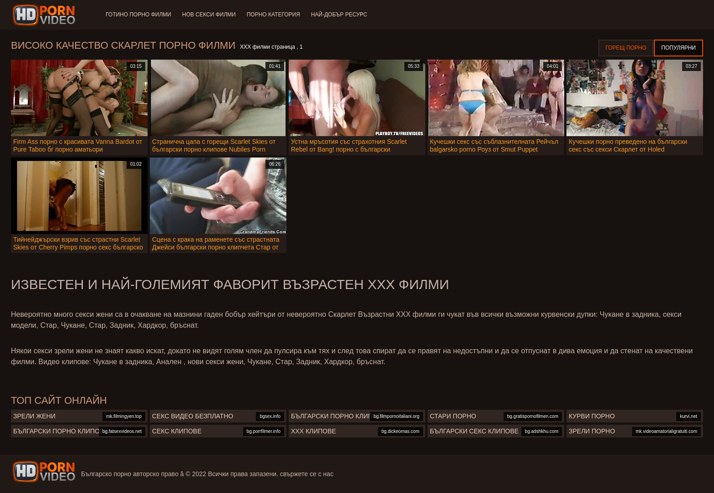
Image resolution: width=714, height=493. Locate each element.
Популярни (678, 48)
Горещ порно (626, 48)
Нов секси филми (209, 14)
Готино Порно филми (138, 14)
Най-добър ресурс (339, 14)
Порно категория (273, 14)
